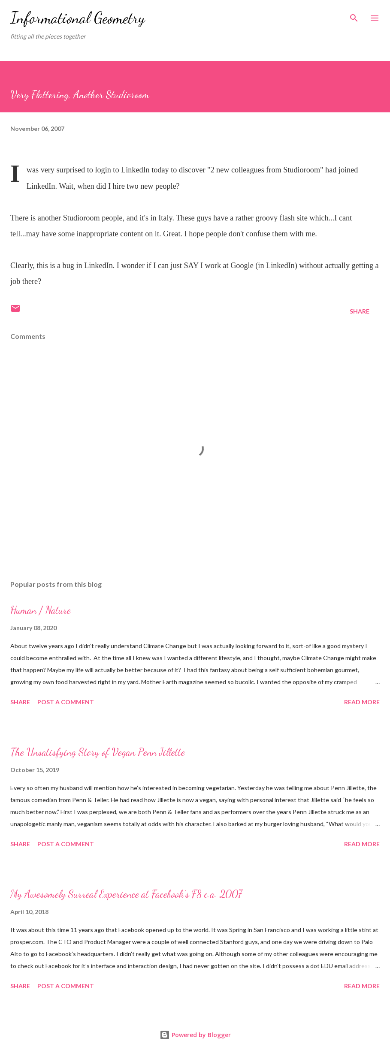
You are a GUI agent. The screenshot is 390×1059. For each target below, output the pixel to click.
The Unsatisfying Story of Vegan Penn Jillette (97, 752)
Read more (362, 702)
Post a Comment (65, 702)
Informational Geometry (77, 18)
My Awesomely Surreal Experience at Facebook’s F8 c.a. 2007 (126, 894)
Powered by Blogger (195, 1035)
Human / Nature (40, 610)
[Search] (354, 15)
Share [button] (359, 311)
